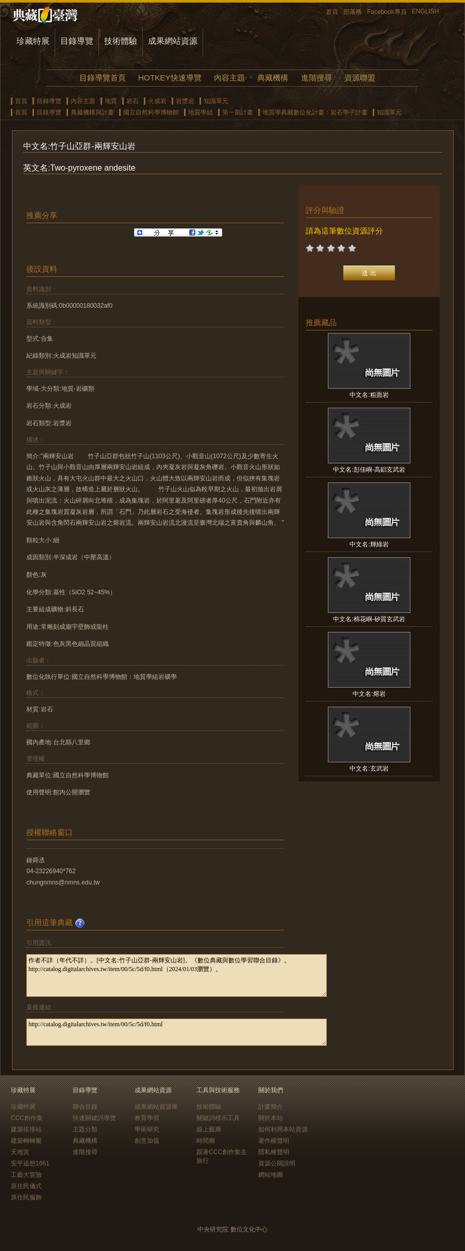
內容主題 (229, 77)
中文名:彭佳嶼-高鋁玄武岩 (369, 469)
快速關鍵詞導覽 (94, 1118)
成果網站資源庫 (156, 1106)
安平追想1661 (30, 1163)
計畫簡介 (270, 1106)
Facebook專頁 (387, 11)
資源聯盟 (359, 77)
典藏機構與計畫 (92, 112)
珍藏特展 (32, 41)
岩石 (132, 101)
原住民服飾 (26, 1197)
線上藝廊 (208, 1129)
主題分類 (85, 1129)
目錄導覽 (76, 41)
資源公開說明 (276, 1163)
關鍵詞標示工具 (218, 1118)
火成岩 (157, 101)
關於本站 (270, 1118)
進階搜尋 (316, 77)
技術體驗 (120, 41)
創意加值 (147, 1140)
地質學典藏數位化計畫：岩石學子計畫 (315, 112)
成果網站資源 (172, 41)
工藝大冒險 (26, 1174)
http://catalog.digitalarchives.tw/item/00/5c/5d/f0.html (176, 1032)
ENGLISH (425, 11)
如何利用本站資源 (283, 1129)
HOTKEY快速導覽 (169, 77)
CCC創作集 (27, 1118)
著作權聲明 (273, 1140)
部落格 (352, 11)
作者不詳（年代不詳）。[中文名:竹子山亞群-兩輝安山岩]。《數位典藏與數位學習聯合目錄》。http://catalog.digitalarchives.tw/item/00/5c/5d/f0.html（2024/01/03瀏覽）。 (176, 975)
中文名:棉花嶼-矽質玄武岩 (369, 619)
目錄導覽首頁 (102, 77)
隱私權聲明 (273, 1152)
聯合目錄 (85, 1106)
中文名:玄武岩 (369, 768)
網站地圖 (270, 1174)
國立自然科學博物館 (151, 112)
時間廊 (205, 1140)
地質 (111, 101)
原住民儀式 (26, 1186)
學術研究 (147, 1129)
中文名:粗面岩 (369, 394)
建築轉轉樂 (26, 1140)
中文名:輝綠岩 (369, 544)
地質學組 (200, 112)
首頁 (332, 11)
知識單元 (216, 101)
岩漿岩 (185, 101)
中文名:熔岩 (369, 693)
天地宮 (20, 1152)
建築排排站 (26, 1129)
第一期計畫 (237, 112)
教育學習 (147, 1118)
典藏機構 (272, 77)
